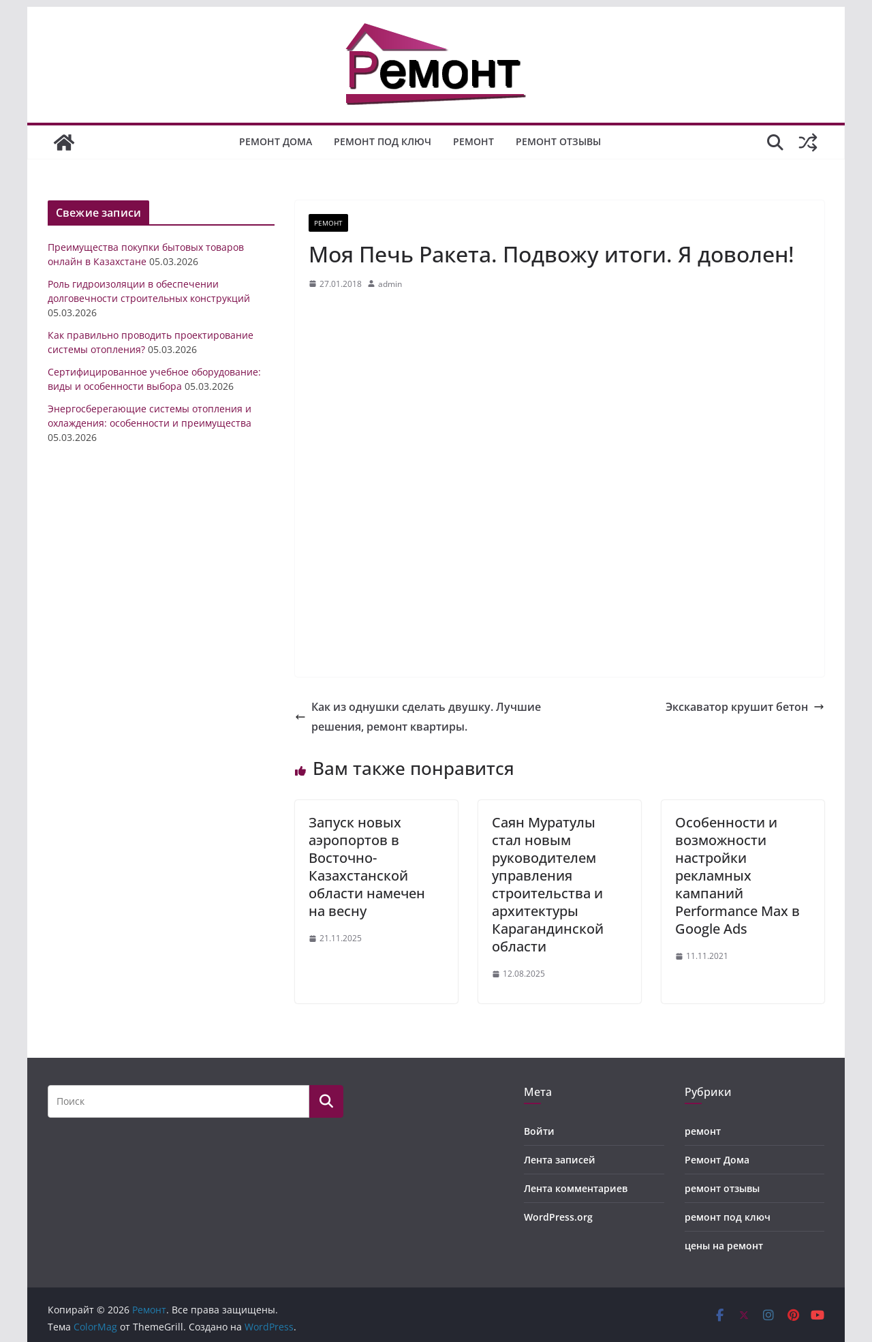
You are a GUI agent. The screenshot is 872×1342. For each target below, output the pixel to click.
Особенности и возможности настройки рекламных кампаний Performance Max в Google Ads (737, 875)
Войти (539, 1131)
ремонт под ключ (382, 141)
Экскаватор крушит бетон (745, 706)
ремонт (473, 141)
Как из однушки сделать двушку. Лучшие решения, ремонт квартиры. (418, 716)
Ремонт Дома (275, 141)
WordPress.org (558, 1216)
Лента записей (559, 1159)
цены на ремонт (724, 1245)
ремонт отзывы (558, 141)
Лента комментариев (575, 1188)
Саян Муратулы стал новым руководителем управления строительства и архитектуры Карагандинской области (548, 884)
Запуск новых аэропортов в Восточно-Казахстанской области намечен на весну (367, 866)
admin (390, 284)
